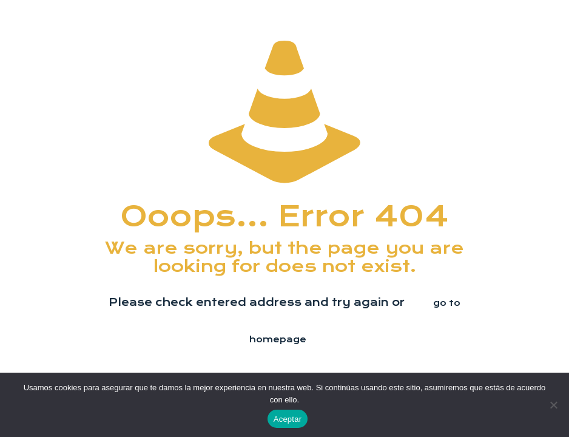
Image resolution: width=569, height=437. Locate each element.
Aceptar (288, 419)
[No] (554, 405)
